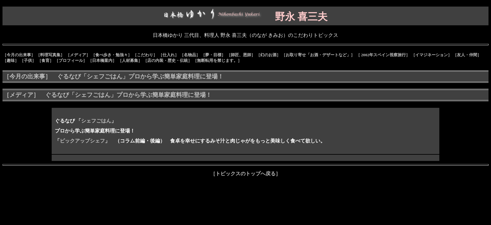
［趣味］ (11, 60)
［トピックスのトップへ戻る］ (245, 173)
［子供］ (28, 60)
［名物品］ (190, 54)
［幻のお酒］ (268, 54)
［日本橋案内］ (102, 60)
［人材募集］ (130, 60)
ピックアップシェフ (82, 140)
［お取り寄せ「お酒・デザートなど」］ (318, 54)
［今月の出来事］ (19, 54)
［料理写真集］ (50, 54)
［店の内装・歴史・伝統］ (167, 60)
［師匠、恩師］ (241, 54)
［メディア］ (78, 54)
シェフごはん (96, 120)
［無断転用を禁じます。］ (217, 60)
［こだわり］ (145, 54)
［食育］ (45, 60)
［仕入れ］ (168, 54)
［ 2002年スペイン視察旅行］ (383, 54)
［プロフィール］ (70, 60)
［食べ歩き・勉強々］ (111, 54)
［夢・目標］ (213, 54)
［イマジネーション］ (431, 54)
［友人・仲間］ (467, 54)
